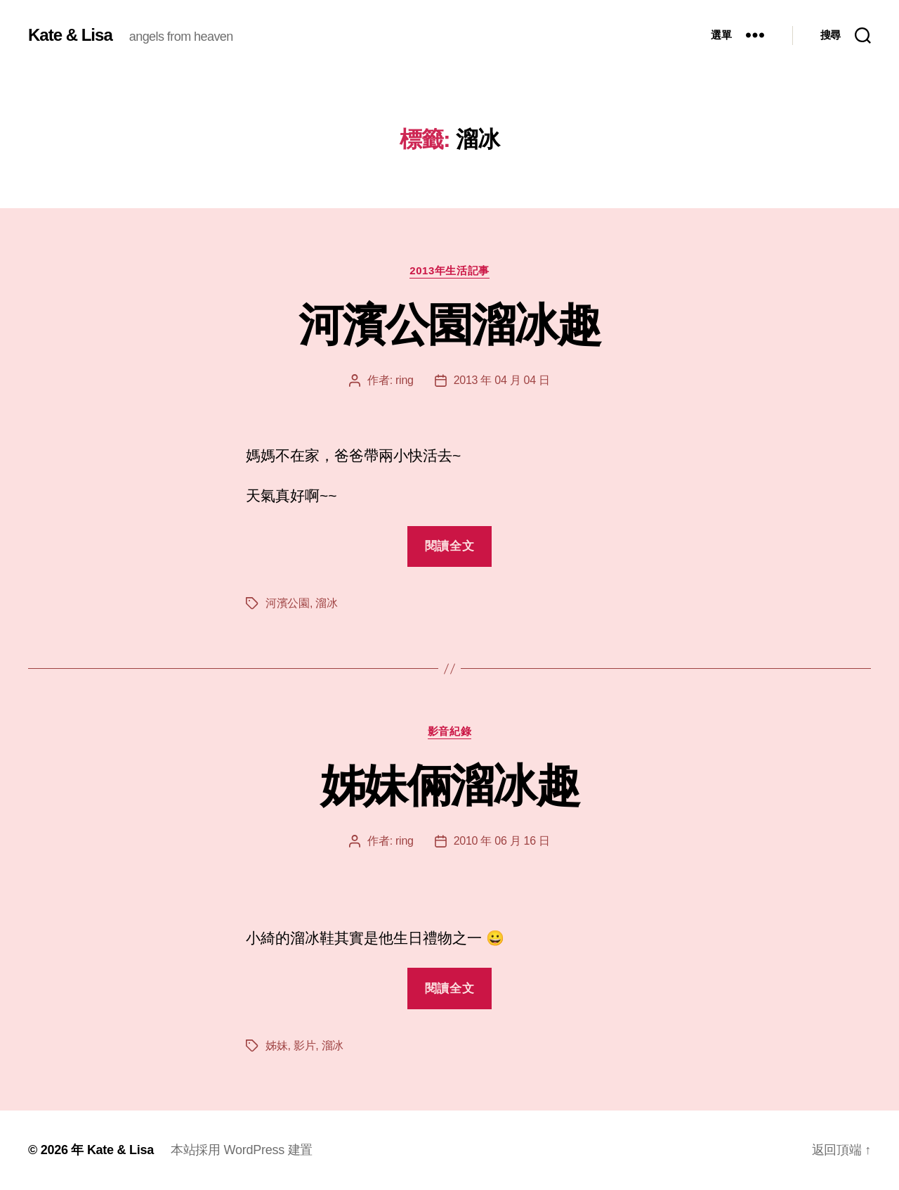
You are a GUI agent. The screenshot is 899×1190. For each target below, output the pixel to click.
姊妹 (276, 1045)
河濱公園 (287, 603)
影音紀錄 (449, 731)
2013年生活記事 (449, 270)
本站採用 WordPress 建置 (242, 1150)
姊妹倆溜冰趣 (449, 785)
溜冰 (326, 603)
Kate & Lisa (70, 35)
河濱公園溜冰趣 (449, 325)
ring (404, 380)
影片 (304, 1045)
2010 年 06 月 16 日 (502, 841)
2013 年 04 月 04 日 (502, 380)
